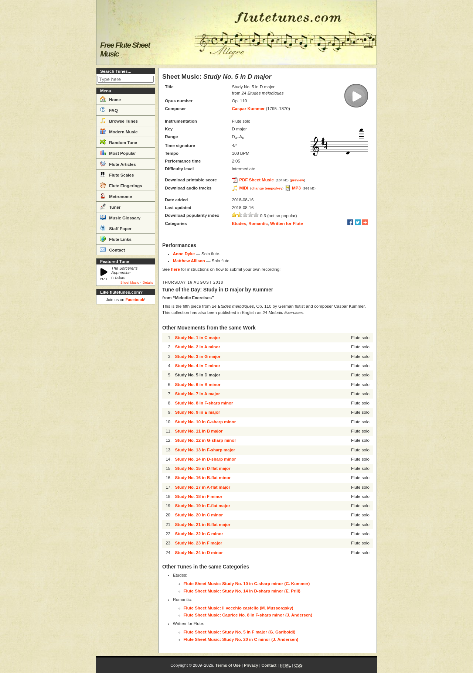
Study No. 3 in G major (197, 356)
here (175, 269)
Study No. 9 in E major (197, 412)
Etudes (239, 223)
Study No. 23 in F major (198, 543)
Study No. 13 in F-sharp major (205, 450)
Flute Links (116, 239)
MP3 (296, 188)
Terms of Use (228, 665)
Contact (112, 249)
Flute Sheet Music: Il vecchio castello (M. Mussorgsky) (238, 608)
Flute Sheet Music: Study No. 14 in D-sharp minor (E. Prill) (242, 591)
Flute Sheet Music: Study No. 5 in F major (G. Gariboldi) (240, 632)
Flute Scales (117, 174)
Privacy (251, 665)
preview (297, 180)
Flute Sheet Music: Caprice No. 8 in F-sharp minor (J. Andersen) (248, 615)
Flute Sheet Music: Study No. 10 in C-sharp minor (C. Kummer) (247, 583)
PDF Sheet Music (256, 180)
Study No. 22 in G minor (199, 534)
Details (148, 282)
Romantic (258, 223)
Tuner (110, 206)
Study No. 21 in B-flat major (202, 524)
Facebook (134, 299)
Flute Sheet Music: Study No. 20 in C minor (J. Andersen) (241, 639)
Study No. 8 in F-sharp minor (204, 403)
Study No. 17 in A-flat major (202, 487)
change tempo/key (266, 188)
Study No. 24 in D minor (199, 552)
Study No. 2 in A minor (197, 347)
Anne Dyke (184, 254)
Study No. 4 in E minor (197, 365)
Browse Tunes (119, 120)
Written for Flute (286, 223)
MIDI (243, 188)
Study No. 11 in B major (198, 431)
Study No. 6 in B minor (197, 384)
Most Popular (118, 153)
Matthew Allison (189, 261)
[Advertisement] (125, 418)
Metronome (116, 196)
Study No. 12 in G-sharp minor (205, 440)
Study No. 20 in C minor (199, 515)
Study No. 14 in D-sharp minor (205, 459)
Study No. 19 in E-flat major (202, 505)
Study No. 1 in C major (197, 337)
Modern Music (119, 131)
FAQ (109, 110)
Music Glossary (120, 217)
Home (110, 99)
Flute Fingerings (121, 185)
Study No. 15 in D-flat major (202, 468)
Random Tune (118, 142)
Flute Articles (118, 164)
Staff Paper (116, 228)
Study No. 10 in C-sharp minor (205, 422)
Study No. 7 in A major (197, 394)
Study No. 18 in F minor (198, 496)
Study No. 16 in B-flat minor (203, 477)
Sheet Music (129, 282)
